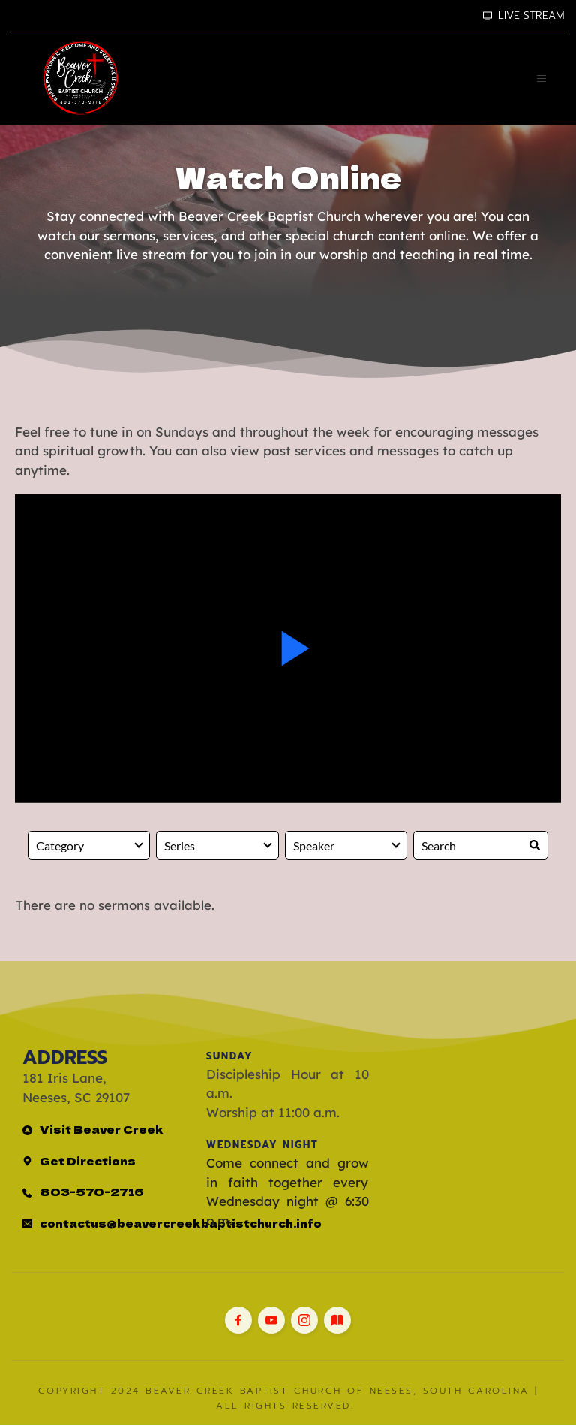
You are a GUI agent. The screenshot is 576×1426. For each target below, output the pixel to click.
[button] (541, 78)
